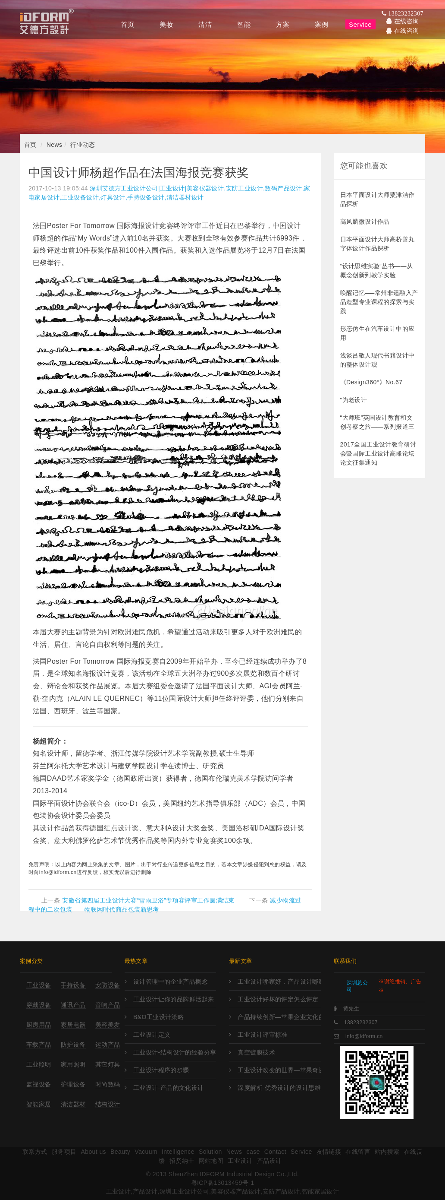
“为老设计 (353, 399)
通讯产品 (73, 1004)
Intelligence (178, 1151)
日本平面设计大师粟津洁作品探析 (377, 199)
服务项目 (64, 1151)
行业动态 (82, 144)
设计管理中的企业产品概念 (170, 981)
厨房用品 (38, 1024)
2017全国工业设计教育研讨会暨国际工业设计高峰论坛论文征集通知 (378, 453)
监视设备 (38, 1084)
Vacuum (146, 1151)
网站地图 (211, 1160)
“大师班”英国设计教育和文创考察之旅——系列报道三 (377, 422)
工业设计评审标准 (262, 1034)
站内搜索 (387, 1151)
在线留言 (357, 1151)
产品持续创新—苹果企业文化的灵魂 (279, 1016)
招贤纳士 (181, 1160)
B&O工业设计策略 (158, 1016)
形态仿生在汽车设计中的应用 (377, 333)
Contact (275, 1151)
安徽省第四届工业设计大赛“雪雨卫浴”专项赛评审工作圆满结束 (148, 900)
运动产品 (107, 1044)
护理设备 (73, 1084)
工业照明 (38, 1064)
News (55, 144)
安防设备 (107, 985)
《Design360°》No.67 (371, 382)
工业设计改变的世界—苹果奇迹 (279, 1070)
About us (93, 1151)
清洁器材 (73, 1104)
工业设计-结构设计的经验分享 (174, 1052)
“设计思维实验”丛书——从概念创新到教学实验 (376, 271)
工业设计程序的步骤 (161, 1070)
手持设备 (73, 985)
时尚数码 (107, 1084)
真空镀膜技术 (256, 1052)
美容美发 (107, 1024)
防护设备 (73, 1044)
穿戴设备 (38, 1004)
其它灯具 (107, 1064)
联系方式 (34, 1151)
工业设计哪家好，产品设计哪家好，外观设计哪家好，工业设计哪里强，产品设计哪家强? (279, 981)
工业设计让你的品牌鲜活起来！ (174, 999)
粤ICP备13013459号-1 (222, 1182)
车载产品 (38, 1044)
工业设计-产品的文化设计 (168, 1087)
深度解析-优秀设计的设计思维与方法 (279, 1087)
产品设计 (269, 1160)
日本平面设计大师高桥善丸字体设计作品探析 (377, 244)
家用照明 (73, 1064)
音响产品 (107, 1004)
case (253, 1151)
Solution (210, 1151)
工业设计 (240, 1160)
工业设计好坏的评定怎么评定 (278, 999)
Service (301, 1151)
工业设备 (38, 985)
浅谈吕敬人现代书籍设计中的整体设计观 (377, 360)
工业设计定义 (152, 1034)
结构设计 (107, 1104)
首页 (30, 144)
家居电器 (73, 1024)
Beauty (120, 1151)
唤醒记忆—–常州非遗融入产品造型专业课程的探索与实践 (379, 301)
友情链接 (329, 1151)
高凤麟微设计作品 (365, 221)
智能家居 (38, 1104)
